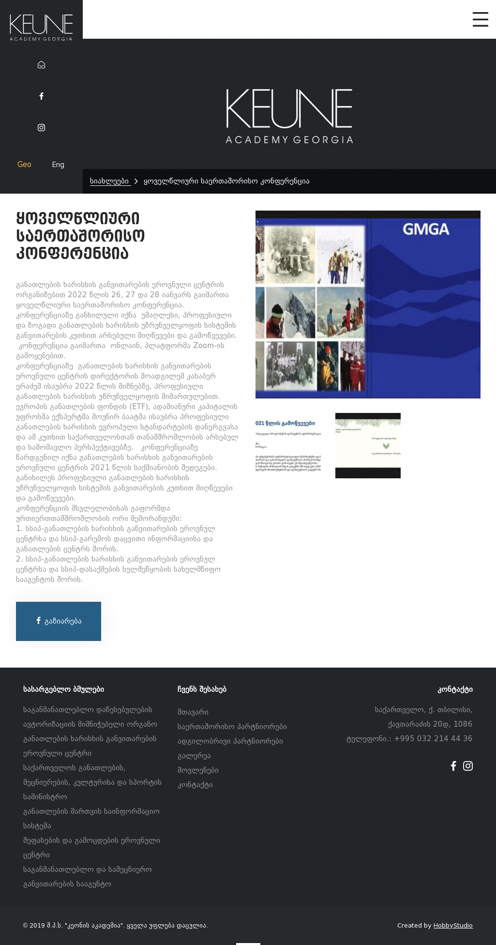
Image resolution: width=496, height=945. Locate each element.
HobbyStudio (453, 925)
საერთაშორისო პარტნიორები (232, 726)
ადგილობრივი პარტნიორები (230, 741)
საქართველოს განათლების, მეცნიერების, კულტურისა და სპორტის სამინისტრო (92, 782)
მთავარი (193, 712)
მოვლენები (198, 770)
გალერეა (194, 755)
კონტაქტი (195, 784)
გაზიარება (58, 621)
